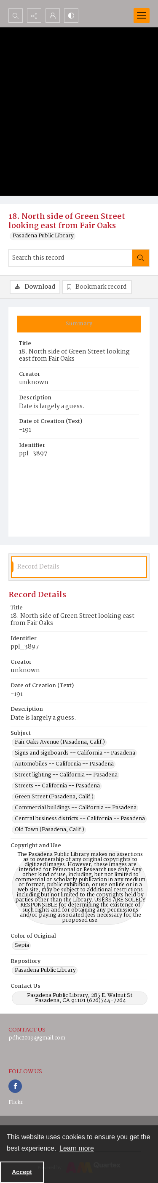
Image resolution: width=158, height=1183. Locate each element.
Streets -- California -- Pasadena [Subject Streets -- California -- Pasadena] (57, 786)
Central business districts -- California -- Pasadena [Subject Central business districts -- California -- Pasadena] (80, 819)
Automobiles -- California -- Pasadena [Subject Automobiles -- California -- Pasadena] (64, 764)
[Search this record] (70, 258)
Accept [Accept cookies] (22, 1172)
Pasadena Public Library (43, 236)
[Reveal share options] (34, 15)
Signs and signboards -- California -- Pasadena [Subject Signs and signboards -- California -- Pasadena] (75, 753)
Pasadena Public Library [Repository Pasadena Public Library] (45, 970)
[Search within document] (140, 258)
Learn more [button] (76, 1148)
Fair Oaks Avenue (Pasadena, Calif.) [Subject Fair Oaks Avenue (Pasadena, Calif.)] (60, 742)
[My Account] (52, 15)
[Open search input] (15, 15)
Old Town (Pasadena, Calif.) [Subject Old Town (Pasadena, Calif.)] (49, 830)
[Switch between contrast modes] (71, 15)
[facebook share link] (15, 1086)
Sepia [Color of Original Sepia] (22, 945)
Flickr (15, 1102)
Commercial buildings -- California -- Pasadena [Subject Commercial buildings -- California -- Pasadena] (76, 808)
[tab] (79, 324)
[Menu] (142, 15)
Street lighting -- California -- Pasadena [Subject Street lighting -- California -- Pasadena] (66, 775)
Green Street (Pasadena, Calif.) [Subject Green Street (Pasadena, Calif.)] (54, 797)
